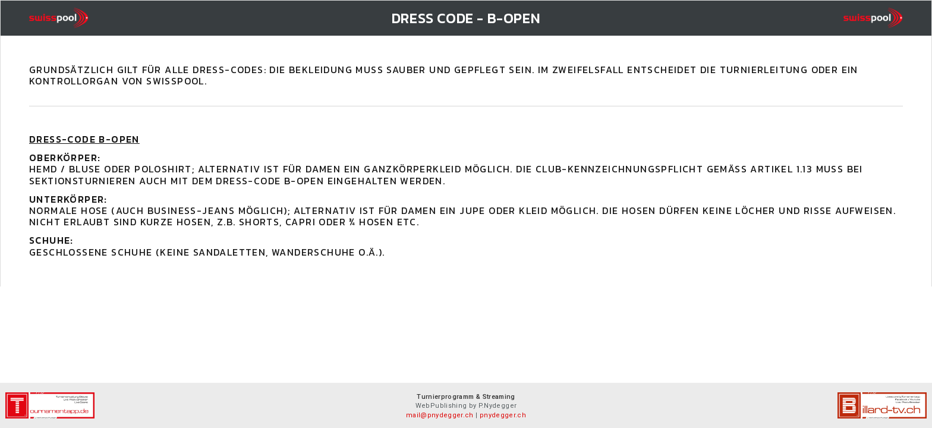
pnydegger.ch (503, 415)
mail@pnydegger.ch (440, 415)
